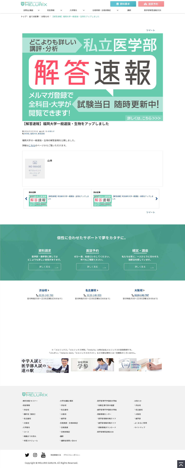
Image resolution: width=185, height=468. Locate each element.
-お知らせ (138, 401)
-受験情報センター (104, 414)
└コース (25, 432)
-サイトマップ (139, 427)
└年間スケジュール (30, 440)
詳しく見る (44, 266)
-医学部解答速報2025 (105, 432)
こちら (32, 145)
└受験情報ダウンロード (106, 427)
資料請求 (125, 3)
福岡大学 (33, 133)
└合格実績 (63, 427)
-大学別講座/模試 (66, 401)
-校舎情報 (26, 405)
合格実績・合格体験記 (101, 10)
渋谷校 (43, 290)
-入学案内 (26, 427)
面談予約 (153, 3)
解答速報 (41, 133)
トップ (24, 16)
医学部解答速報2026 (152, 10)
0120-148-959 (93, 295)
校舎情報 (50, 10)
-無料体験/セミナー (30, 401)
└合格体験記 (64, 432)
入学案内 (73, 10)
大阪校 (138, 290)
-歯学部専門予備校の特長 (107, 409)
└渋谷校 (25, 409)
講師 (129, 10)
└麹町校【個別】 (29, 414)
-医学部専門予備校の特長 (107, 401)
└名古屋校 (26, 418)
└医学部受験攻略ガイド (106, 418)
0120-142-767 (141, 295)
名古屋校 (90, 290)
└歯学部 (62, 418)
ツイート (150, 30)
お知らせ (45, 16)
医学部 (26, 133)
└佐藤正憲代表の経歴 (105, 405)
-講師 (61, 436)
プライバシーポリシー (71, 455)
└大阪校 (25, 423)
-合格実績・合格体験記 (68, 423)
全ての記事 (34, 16)
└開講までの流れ (29, 436)
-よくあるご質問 (140, 423)
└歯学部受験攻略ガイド (106, 423)
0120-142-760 (46, 295)
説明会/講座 (28, 10)
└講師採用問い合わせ (68, 440)
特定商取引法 (56, 455)
